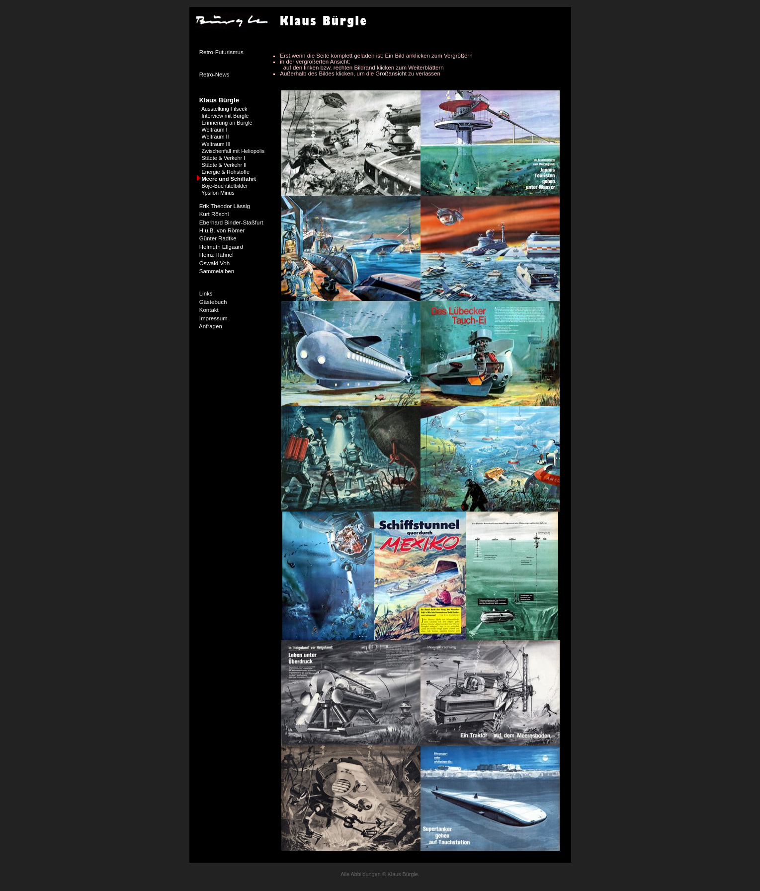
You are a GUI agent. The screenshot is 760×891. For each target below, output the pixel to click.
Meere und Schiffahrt (229, 179)
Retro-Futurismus (221, 52)
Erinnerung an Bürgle (227, 123)
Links (206, 294)
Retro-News (214, 74)
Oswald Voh (214, 263)
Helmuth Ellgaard (221, 247)
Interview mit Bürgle (225, 116)
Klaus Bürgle (219, 100)
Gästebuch (213, 302)
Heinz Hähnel (216, 255)
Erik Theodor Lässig (224, 206)
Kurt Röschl (214, 214)
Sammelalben (216, 271)
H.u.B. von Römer (222, 230)
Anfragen (210, 326)
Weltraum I (215, 130)
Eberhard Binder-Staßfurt (231, 222)
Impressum (213, 318)
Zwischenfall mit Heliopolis (233, 151)
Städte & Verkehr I (224, 158)
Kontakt (209, 310)
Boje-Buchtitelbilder (225, 186)
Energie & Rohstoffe (226, 172)
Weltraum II (215, 137)
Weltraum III (216, 144)
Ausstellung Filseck (224, 109)
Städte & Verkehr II (224, 165)
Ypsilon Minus (217, 193)
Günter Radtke (218, 238)
